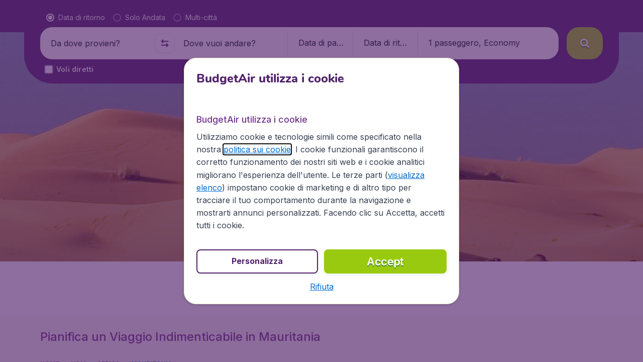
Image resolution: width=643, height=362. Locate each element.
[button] (322, 287)
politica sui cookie (257, 149)
